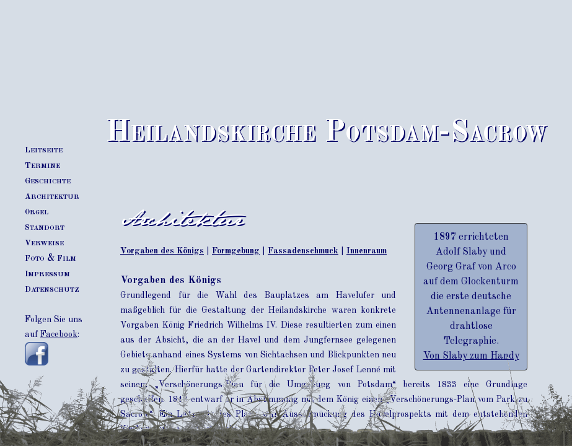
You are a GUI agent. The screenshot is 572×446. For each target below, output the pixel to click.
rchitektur (52, 196)
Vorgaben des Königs (162, 251)
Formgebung (236, 251)
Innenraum (366, 251)
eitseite (44, 150)
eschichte (48, 181)
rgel (36, 212)
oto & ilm (50, 258)
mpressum (47, 274)
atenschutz (52, 289)
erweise (44, 243)
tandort (44, 227)
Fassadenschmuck (303, 251)
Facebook (58, 334)
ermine (42, 165)
